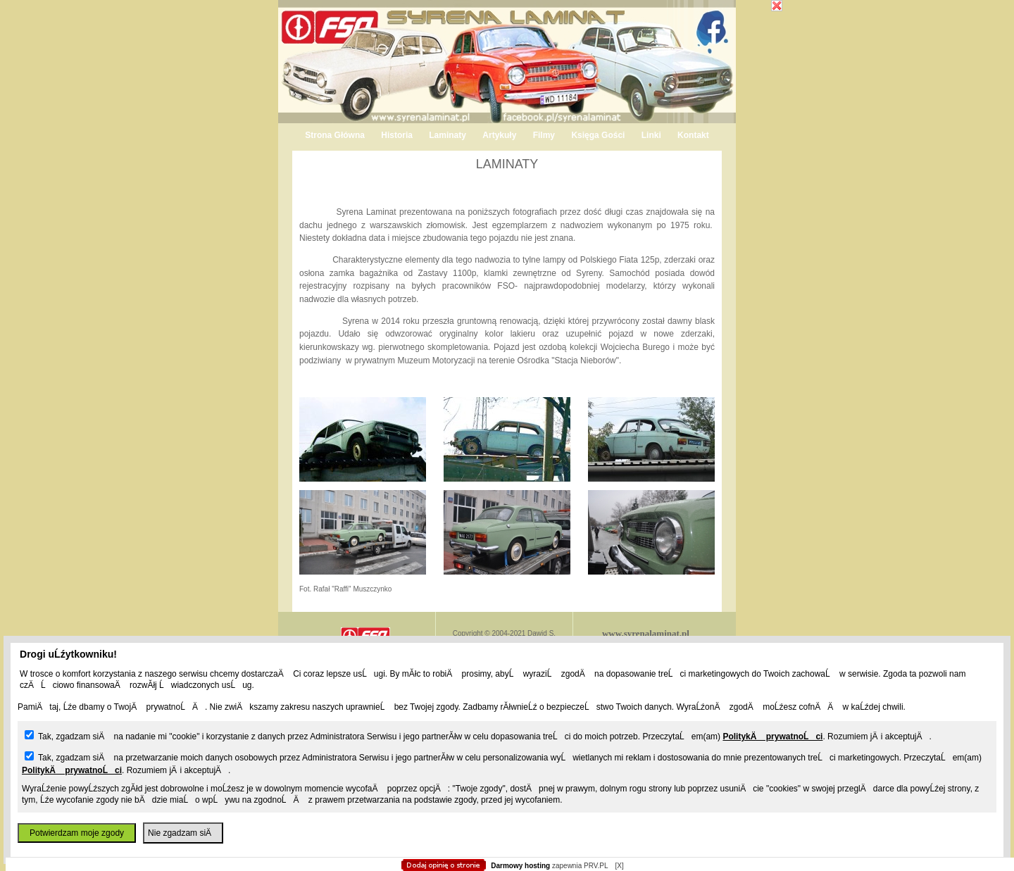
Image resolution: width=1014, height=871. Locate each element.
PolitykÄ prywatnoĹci (772, 736)
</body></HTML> (507, 70)
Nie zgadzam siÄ (183, 833)
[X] (619, 866)
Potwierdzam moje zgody (77, 833)
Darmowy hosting (520, 866)
